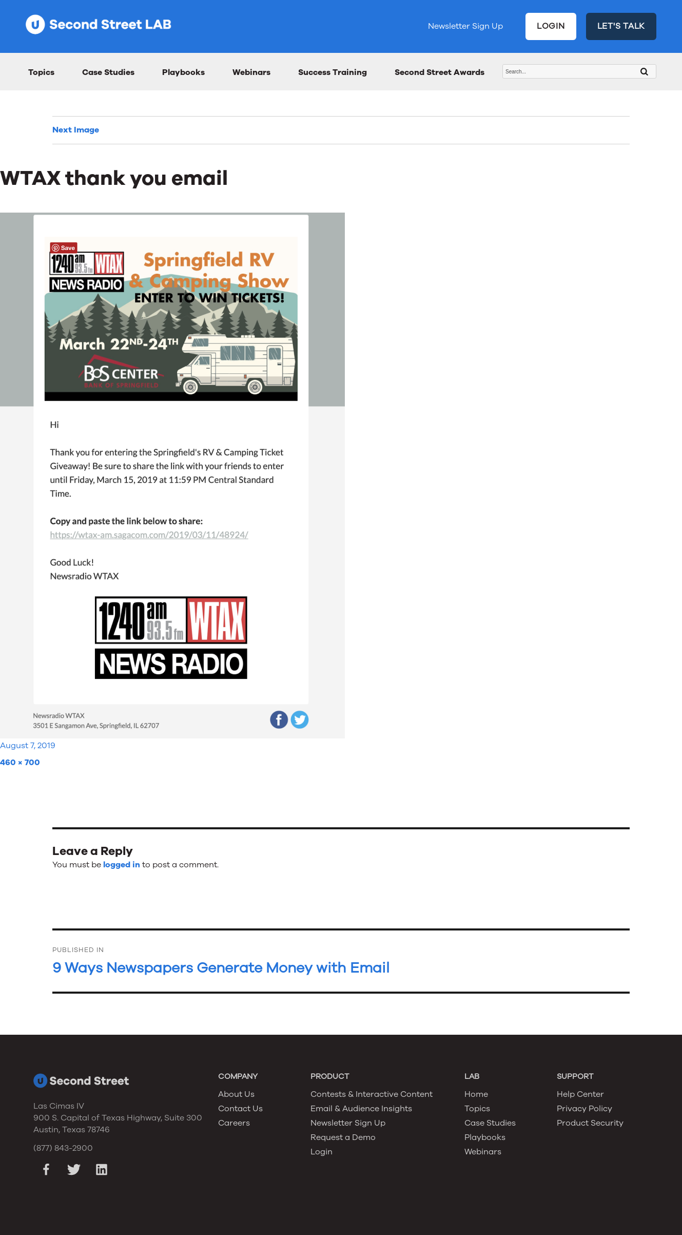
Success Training (332, 72)
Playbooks (183, 72)
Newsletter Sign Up (465, 26)
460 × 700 (20, 762)
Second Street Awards (439, 72)
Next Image (75, 130)
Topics (41, 72)
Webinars (251, 72)
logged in (121, 864)
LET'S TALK (621, 26)
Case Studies (108, 72)
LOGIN (551, 26)
